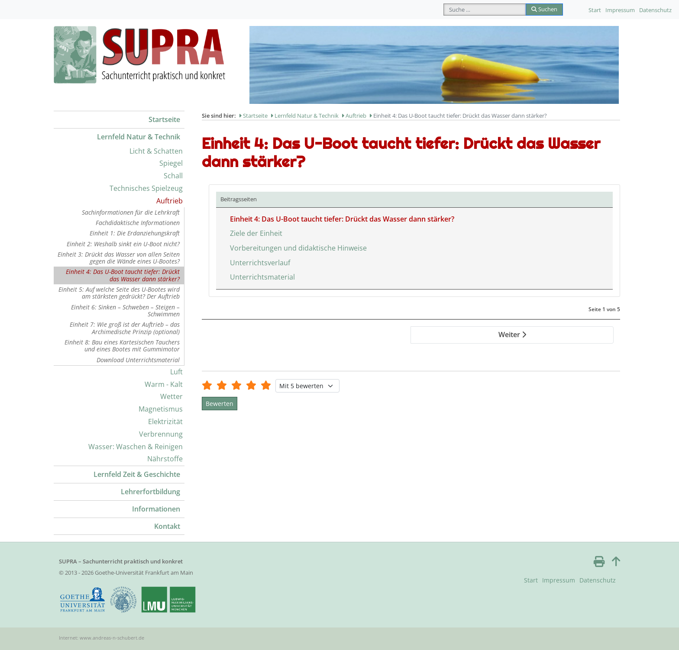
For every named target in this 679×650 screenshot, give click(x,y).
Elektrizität (165, 421)
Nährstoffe (165, 458)
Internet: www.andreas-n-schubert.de (101, 637)
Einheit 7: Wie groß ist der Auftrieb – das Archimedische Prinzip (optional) (125, 327)
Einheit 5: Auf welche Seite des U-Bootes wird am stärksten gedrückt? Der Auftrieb (119, 292)
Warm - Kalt (164, 384)
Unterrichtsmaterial (262, 277)
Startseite (164, 119)
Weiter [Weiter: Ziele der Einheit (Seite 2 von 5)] (512, 334)
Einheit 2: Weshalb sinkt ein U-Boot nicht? (123, 244)
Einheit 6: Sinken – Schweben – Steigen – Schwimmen (125, 310)
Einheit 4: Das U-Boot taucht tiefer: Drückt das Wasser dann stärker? (123, 275)
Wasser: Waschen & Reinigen (135, 446)
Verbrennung (161, 434)
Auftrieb (169, 201)
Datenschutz (655, 10)
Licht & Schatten (156, 151)
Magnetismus (161, 409)
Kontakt (167, 526)
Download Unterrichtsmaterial (138, 360)
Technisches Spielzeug (146, 188)
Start (594, 10)
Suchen (544, 9)
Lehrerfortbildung (150, 491)
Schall (173, 175)
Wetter (171, 396)
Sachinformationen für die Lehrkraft (131, 212)
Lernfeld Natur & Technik (138, 137)
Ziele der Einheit (256, 233)
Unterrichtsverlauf (260, 262)
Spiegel (171, 163)
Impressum (620, 10)
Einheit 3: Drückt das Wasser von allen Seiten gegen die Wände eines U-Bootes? (119, 257)
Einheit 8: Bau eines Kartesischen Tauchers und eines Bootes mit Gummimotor (122, 345)
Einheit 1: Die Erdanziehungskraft (135, 233)
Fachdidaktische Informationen (138, 223)
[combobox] (484, 9)
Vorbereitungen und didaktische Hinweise (298, 248)
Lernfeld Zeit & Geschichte (137, 474)
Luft (176, 371)
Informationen (156, 509)
